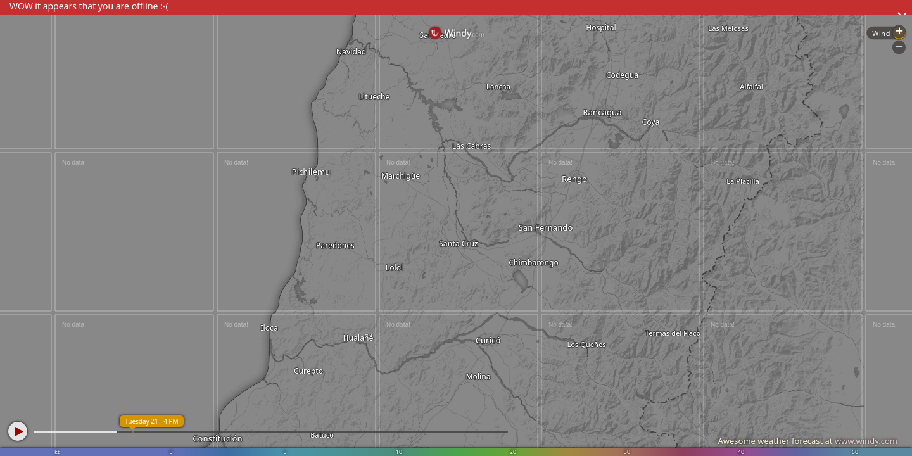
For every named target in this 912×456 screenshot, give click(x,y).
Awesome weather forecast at (807, 440)
